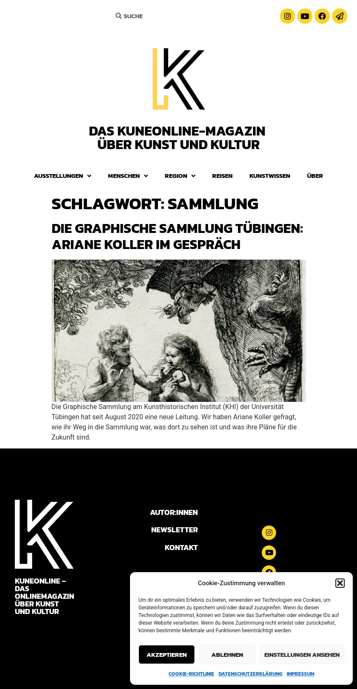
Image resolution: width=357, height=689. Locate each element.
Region (180, 176)
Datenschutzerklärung (250, 674)
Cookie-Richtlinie (191, 674)
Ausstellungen (62, 176)
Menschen (128, 176)
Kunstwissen (269, 175)
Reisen (222, 175)
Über (315, 175)
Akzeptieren (167, 654)
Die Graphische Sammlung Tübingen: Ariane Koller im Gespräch (177, 236)
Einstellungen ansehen (302, 654)
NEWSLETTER (174, 529)
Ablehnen (227, 654)
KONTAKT (181, 547)
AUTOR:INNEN (174, 512)
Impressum (300, 674)
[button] (340, 583)
